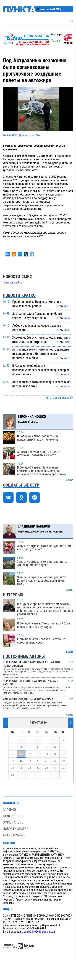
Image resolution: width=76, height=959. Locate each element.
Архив (69, 480)
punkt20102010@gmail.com (40, 931)
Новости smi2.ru (12, 282)
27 (37, 768)
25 (21, 768)
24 (12, 768)
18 (21, 761)
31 (12, 775)
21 (46, 761)
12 (29, 754)
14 (46, 754)
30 (63, 768)
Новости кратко (15, 829)
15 (55, 754)
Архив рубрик (14, 835)
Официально (13, 822)
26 (29, 768)
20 (37, 761)
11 (21, 754)
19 (29, 761)
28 (46, 768)
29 (55, 768)
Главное (9, 810)
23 (63, 761)
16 (63, 754)
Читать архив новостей (59, 397)
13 (37, 754)
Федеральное (13, 816)
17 (12, 761)
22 (55, 761)
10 (12, 754)
